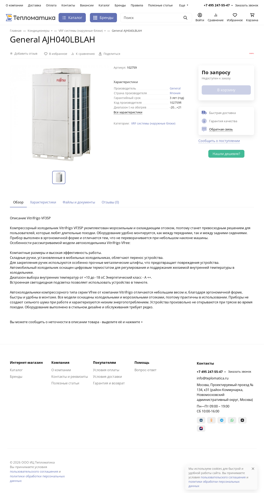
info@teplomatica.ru (213, 378)
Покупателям (104, 362)
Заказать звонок (246, 5)
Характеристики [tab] (43, 202)
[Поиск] (156, 17)
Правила (137, 5)
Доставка (34, 5)
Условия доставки (107, 376)
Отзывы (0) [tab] (110, 202)
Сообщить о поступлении (219, 141)
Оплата (51, 5)
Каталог (104, 5)
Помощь (141, 362)
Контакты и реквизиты (69, 376)
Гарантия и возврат (109, 383)
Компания (60, 362)
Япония (175, 93)
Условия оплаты (106, 370)
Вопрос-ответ (145, 370)
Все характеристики (128, 112)
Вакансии (87, 5)
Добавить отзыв (25, 53)
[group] (59, 114)
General (175, 88)
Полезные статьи (160, 5)
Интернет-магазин (26, 362)
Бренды (120, 5)
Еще (182, 5)
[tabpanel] (132, 270)
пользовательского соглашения (34, 471)
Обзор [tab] (18, 202)
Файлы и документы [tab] (79, 202)
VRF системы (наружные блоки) (153, 123)
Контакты (68, 5)
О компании (14, 5)
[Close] (253, 468)
